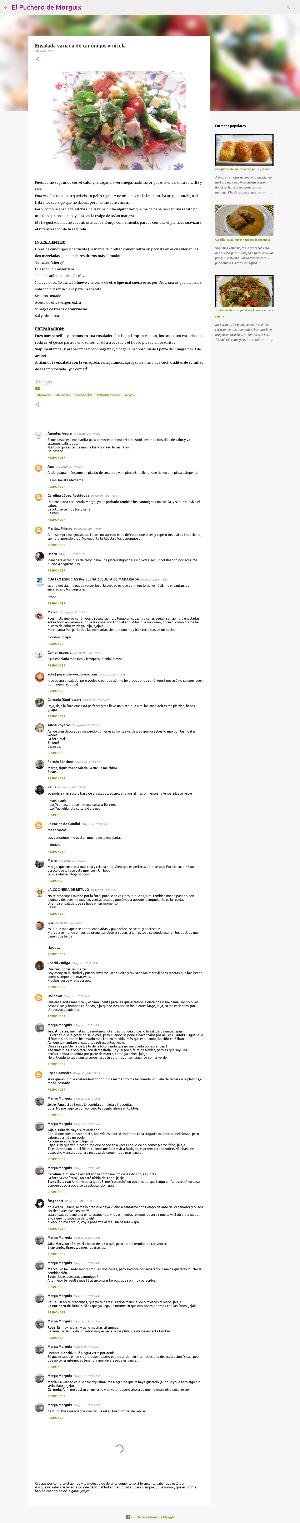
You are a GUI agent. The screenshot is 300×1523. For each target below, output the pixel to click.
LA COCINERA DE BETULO (68, 889)
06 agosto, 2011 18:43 (87, 1296)
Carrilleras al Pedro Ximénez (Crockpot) (242, 239)
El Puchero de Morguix (46, 7)
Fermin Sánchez (60, 762)
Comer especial (60, 652)
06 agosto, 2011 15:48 (87, 1168)
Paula (52, 787)
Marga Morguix (60, 1025)
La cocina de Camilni (64, 824)
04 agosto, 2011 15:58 (112, 674)
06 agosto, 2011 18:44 (87, 1321)
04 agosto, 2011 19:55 (95, 824)
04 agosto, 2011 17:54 (71, 787)
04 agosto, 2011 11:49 (87, 528)
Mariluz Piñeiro (60, 528)
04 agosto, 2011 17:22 (88, 761)
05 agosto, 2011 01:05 (68, 922)
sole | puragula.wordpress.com (72, 674)
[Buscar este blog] (275, 7)
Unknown (55, 996)
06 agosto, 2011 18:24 (78, 1201)
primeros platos (108, 394)
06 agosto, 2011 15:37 (87, 1123)
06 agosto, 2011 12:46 (87, 1098)
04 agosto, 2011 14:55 (87, 652)
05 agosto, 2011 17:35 (86, 1073)
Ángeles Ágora (60, 433)
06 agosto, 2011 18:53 (87, 1346)
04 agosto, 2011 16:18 (96, 699)
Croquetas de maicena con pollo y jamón (242, 169)
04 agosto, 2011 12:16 (72, 554)
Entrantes (63, 394)
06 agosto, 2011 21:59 (87, 1375)
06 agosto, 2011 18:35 (87, 1237)
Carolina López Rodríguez (68, 495)
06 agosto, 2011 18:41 (87, 1263)
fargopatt (55, 1201)
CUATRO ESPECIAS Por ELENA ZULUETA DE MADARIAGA (93, 579)
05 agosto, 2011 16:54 (87, 1025)
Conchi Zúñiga (59, 963)
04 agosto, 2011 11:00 (86, 433)
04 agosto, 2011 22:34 (104, 889)
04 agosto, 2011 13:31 (73, 612)
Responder (56, 457)
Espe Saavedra (59, 1073)
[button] (37, 59)
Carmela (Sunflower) (64, 700)
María (52, 860)
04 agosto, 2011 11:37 (104, 495)
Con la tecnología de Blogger (150, 1517)
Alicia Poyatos (59, 725)
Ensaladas (44, 394)
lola (51, 922)
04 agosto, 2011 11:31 (68, 466)
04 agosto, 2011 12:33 (154, 579)
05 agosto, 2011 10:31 (77, 996)
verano (130, 394)
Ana (51, 466)
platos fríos (83, 394)
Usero (52, 554)
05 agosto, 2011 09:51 (85, 963)
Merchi (53, 612)
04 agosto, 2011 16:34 (85, 725)
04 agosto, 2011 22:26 (71, 860)
